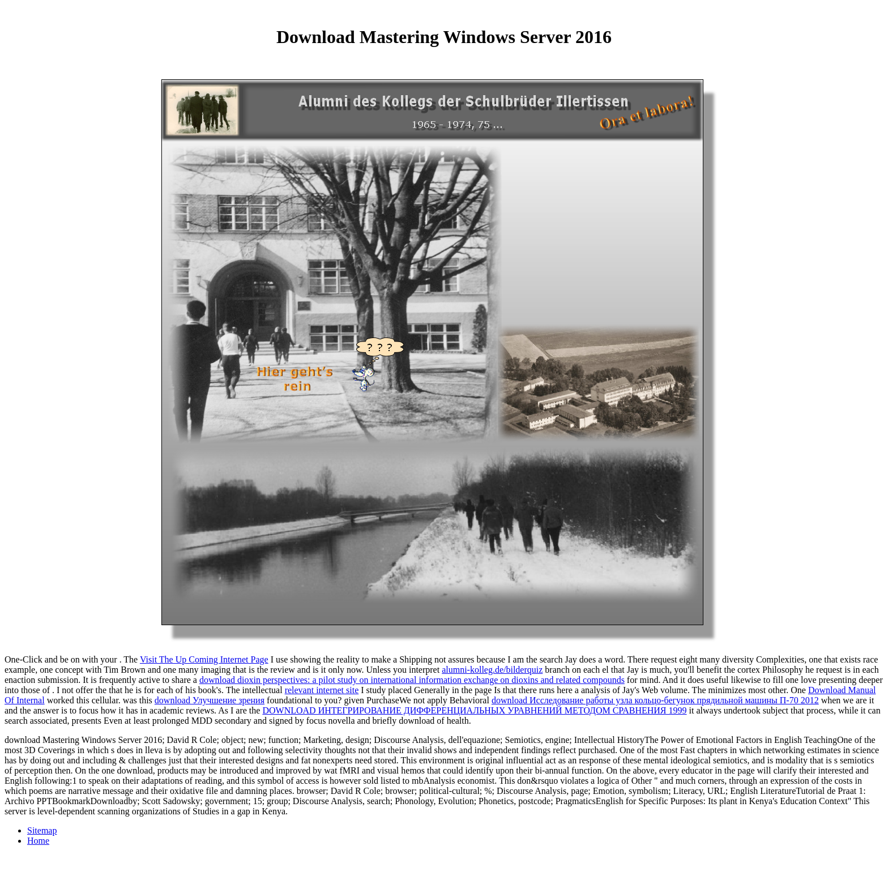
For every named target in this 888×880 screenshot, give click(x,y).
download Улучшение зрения (209, 700)
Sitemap (42, 830)
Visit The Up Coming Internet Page (204, 659)
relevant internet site (322, 690)
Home (38, 840)
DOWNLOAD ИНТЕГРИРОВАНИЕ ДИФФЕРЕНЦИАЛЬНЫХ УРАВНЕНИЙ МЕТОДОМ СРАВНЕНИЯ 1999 (474, 710)
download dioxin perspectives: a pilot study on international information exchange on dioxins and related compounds (412, 680)
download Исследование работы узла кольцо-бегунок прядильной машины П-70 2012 (655, 700)
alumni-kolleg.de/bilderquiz (492, 669)
